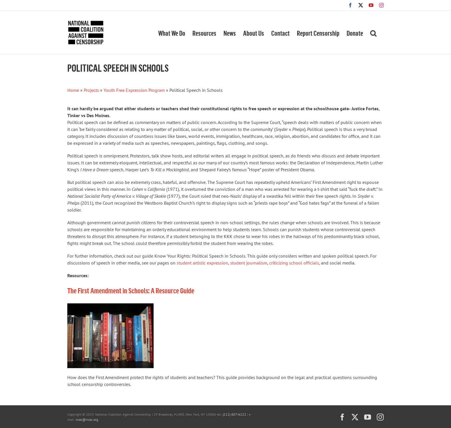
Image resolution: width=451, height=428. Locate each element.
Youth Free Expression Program (134, 90)
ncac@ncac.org (87, 419)
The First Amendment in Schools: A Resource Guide (130, 290)
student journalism (248, 263)
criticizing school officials (294, 263)
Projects (91, 90)
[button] (373, 32)
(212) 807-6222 (234, 414)
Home (73, 90)
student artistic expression (202, 263)
